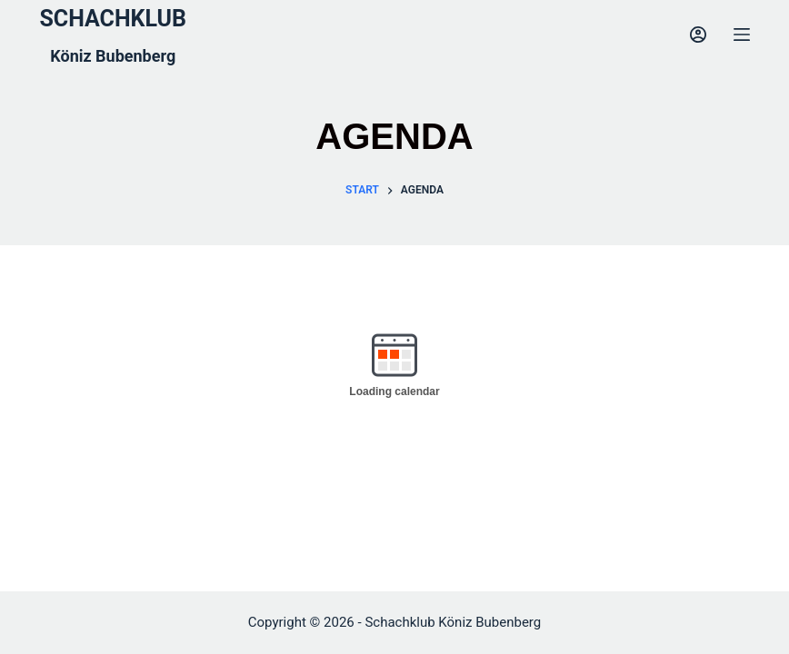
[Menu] (742, 34)
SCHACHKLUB (112, 18)
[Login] (698, 34)
